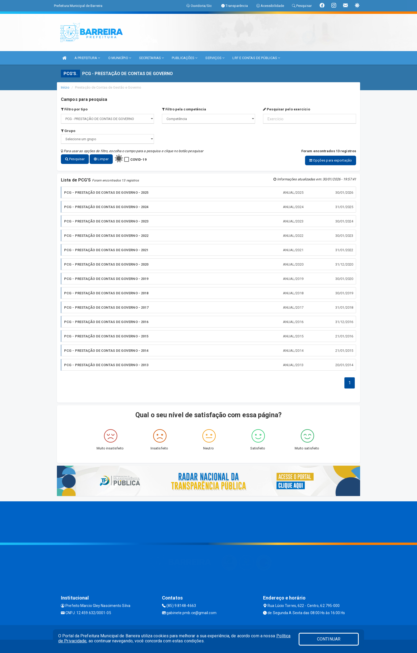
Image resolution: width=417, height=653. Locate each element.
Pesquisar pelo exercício (286, 109)
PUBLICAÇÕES (184, 58)
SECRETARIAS (151, 58)
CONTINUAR (328, 639)
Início (65, 87)
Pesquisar (75, 159)
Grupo (68, 131)
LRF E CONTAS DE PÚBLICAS (256, 58)
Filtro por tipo (74, 109)
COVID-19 (138, 160)
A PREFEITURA (87, 58)
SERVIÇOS (214, 58)
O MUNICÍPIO (119, 58)
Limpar (101, 159)
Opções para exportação (330, 160)
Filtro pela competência (184, 109)
